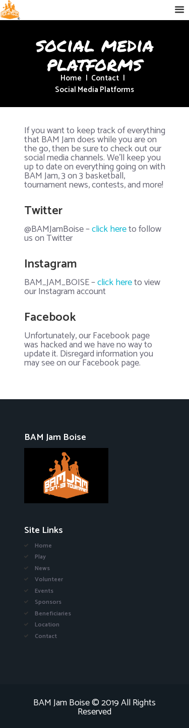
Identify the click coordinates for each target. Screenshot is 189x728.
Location (47, 624)
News (42, 568)
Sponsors (48, 602)
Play (40, 557)
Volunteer (49, 579)
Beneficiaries (53, 613)
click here (109, 229)
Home (71, 78)
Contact (105, 78)
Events (44, 591)
